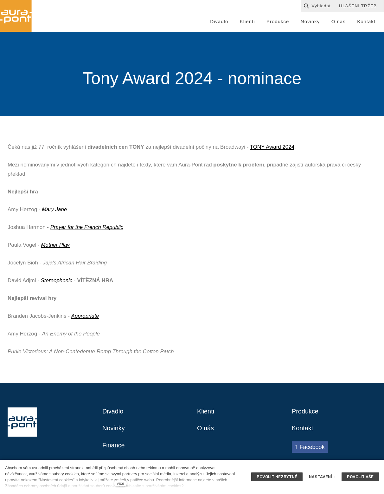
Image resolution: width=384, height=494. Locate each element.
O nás (205, 428)
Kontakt (302, 428)
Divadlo (113, 411)
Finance (113, 445)
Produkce (305, 411)
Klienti (205, 411)
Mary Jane (54, 209)
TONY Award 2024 (272, 147)
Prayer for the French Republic (87, 227)
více (120, 483)
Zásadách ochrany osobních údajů (36, 486)
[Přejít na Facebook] (310, 447)
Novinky (113, 428)
